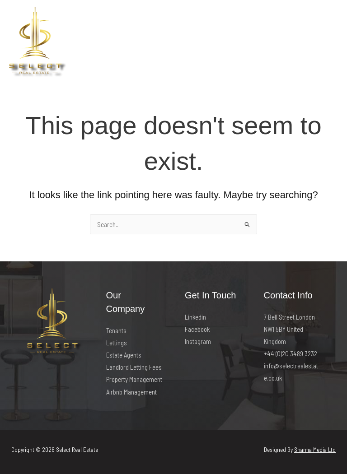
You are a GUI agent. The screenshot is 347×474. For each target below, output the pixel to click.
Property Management (134, 379)
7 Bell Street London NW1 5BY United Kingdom (289, 329)
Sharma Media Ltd (315, 449)
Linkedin (195, 317)
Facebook (197, 329)
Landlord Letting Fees (134, 367)
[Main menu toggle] (328, 42)
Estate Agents (123, 355)
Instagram (198, 341)
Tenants (116, 330)
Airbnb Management (131, 392)
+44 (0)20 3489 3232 (290, 353)
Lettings (116, 343)
